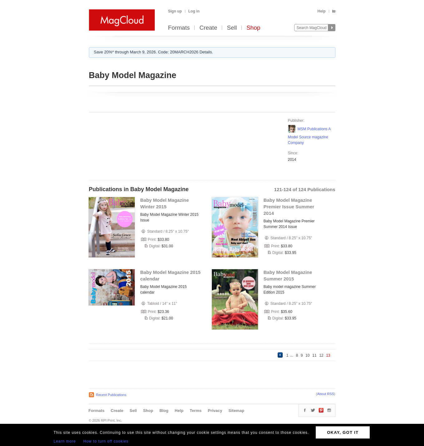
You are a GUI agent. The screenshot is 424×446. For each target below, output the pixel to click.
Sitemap (236, 410)
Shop (253, 28)
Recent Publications (111, 395)
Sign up (175, 11)
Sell (232, 28)
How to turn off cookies (106, 441)
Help (321, 11)
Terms (196, 410)
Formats (179, 28)
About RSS (325, 394)
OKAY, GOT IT (342, 432)
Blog (163, 410)
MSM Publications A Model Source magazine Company (309, 136)
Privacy (215, 410)
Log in (194, 11)
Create (208, 28)
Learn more (65, 441)
